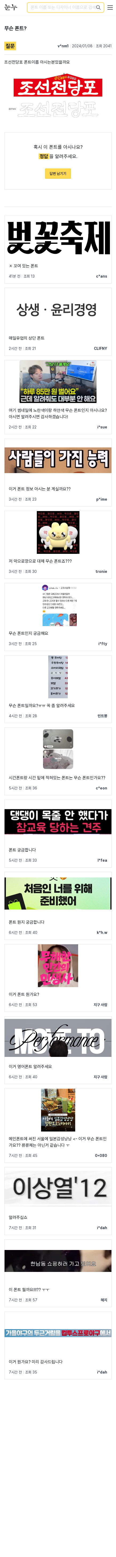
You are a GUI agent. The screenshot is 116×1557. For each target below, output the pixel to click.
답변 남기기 (58, 173)
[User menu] (110, 7)
